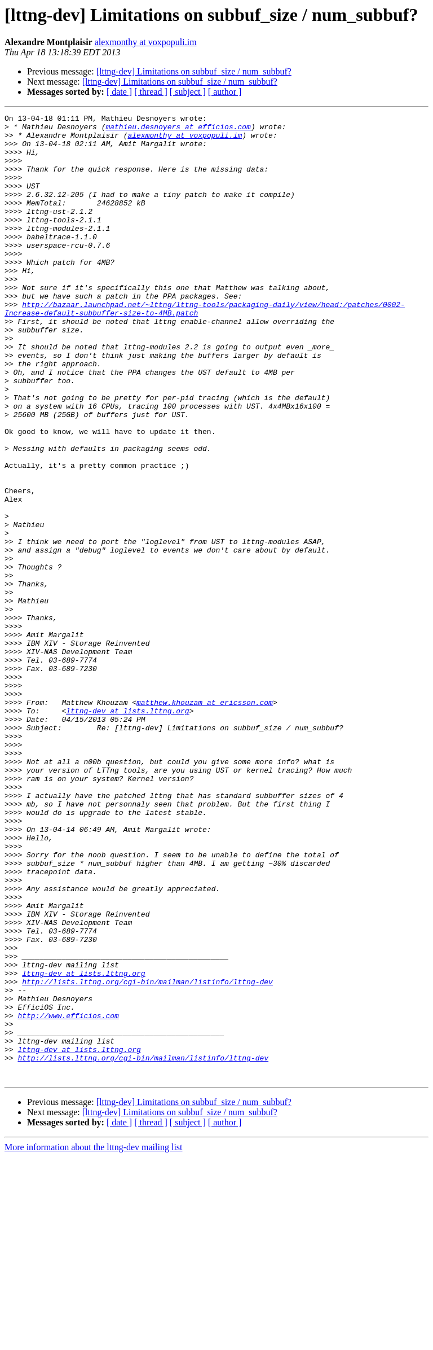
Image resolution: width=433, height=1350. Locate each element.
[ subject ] (188, 92)
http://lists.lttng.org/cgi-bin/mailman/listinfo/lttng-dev (147, 1156)
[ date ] (119, 92)
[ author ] (225, 92)
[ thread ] (150, 92)
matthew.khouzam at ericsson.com (204, 821)
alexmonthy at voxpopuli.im (146, 42)
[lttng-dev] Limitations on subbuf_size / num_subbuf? (193, 71)
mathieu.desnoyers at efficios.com (177, 130)
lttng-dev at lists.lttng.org (127, 831)
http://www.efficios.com (67, 1196)
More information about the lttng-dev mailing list (94, 1340)
